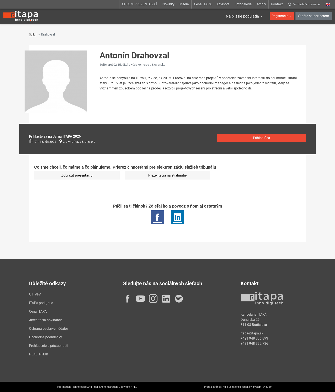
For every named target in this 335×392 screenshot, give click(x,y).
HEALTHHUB (38, 354)
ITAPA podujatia (41, 303)
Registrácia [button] (280, 16)
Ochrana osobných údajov (49, 329)
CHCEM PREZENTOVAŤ (139, 4)
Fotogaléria (243, 4)
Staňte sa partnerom (313, 16)
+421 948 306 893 (254, 338)
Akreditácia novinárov (45, 320)
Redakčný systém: (251, 386)
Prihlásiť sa (261, 138)
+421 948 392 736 (254, 344)
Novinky (168, 4)
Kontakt (277, 4)
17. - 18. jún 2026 (42, 141)
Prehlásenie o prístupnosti (48, 346)
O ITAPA (35, 294)
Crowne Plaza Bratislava (79, 141)
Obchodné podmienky (45, 337)
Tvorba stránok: (213, 386)
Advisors (222, 4)
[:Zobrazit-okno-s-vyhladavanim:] (304, 4)
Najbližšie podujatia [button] (242, 16)
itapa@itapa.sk (252, 333)
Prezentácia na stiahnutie (167, 175)
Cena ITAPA (203, 4)
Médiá (184, 4)
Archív (261, 4)
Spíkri (32, 34)
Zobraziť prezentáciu (77, 175)
